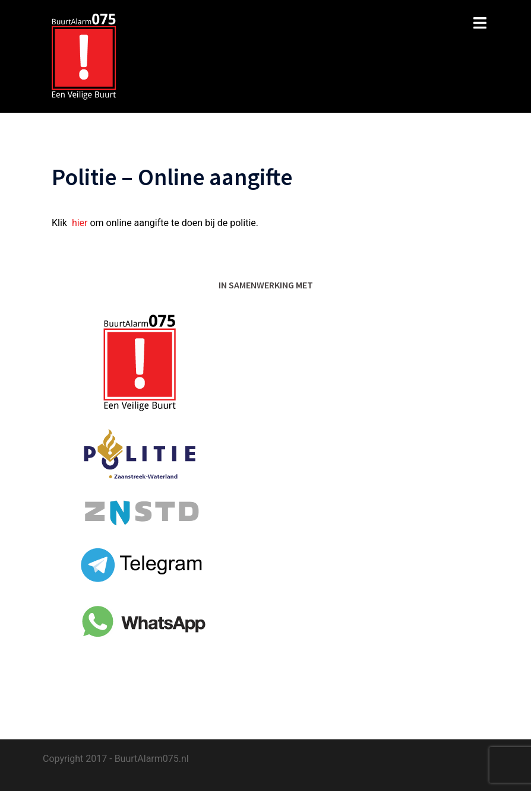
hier (80, 222)
